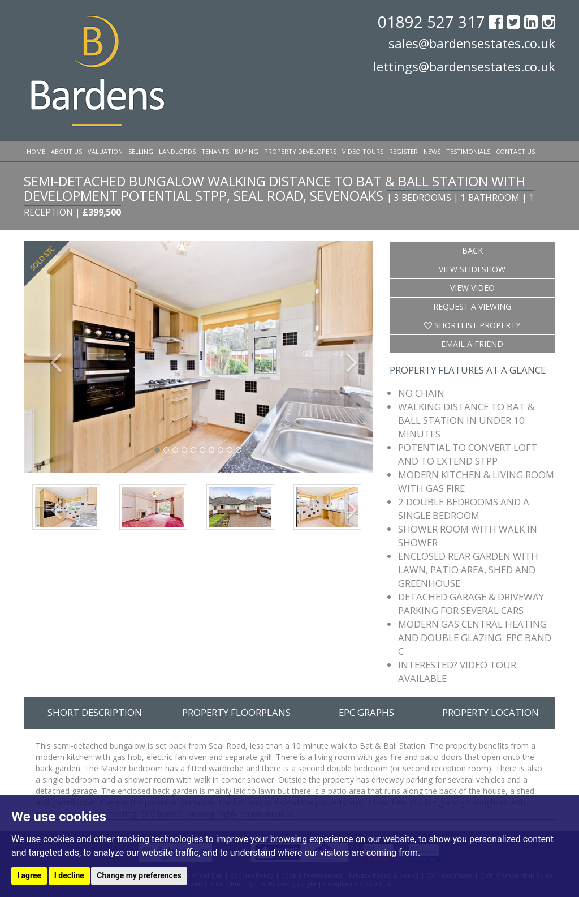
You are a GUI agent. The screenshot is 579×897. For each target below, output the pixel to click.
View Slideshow (472, 269)
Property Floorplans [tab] (236, 712)
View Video (472, 287)
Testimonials (468, 151)
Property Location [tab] (490, 712)
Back (472, 250)
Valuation (105, 151)
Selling (140, 151)
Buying (246, 151)
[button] (50, 357)
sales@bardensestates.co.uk (471, 43)
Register (403, 151)
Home (36, 151)
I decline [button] (69, 875)
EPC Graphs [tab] (366, 712)
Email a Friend (472, 343)
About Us (66, 151)
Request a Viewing (472, 306)
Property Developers (300, 151)
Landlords (177, 151)
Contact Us (515, 151)
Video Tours (362, 151)
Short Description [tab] (94, 712)
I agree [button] (29, 875)
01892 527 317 (433, 21)
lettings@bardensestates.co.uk (464, 66)
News (432, 151)
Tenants (215, 151)
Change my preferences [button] (139, 875)
